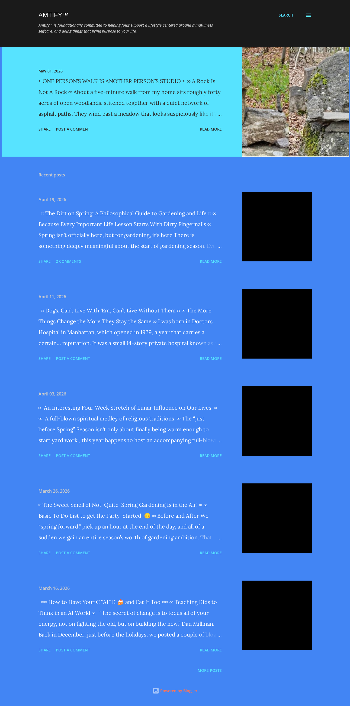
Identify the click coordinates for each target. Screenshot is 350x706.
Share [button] (44, 129)
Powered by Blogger (175, 690)
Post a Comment (73, 129)
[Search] (286, 15)
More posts (210, 670)
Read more (211, 129)
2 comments (68, 261)
